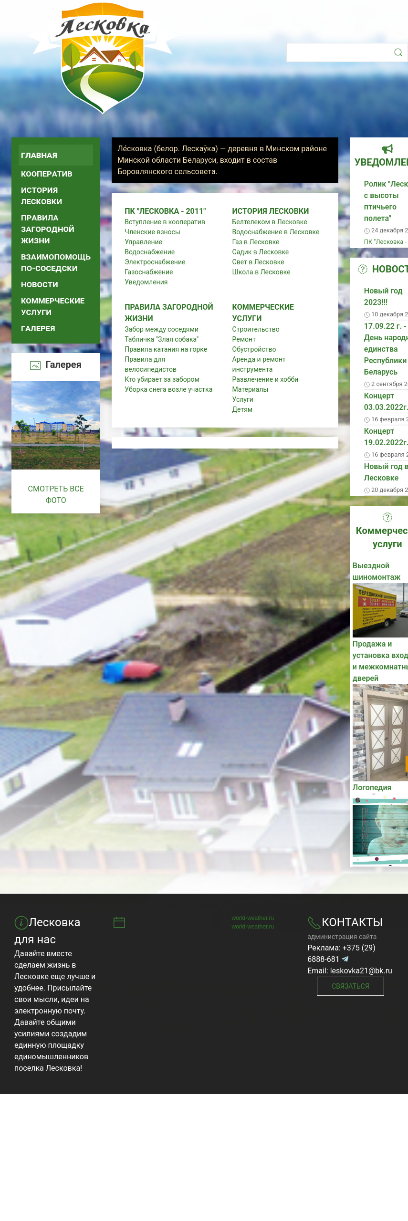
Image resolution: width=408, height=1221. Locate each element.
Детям (242, 409)
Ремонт (244, 339)
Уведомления (146, 282)
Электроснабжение (155, 262)
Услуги (242, 399)
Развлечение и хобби (265, 379)
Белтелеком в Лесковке (269, 222)
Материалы (250, 389)
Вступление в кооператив (165, 222)
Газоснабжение (149, 272)
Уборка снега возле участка (168, 389)
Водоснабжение (150, 252)
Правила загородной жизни (47, 229)
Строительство (256, 329)
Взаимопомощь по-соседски (56, 262)
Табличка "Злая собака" (162, 339)
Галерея (38, 328)
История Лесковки (41, 195)
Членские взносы (152, 232)
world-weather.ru (253, 918)
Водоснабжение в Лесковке (276, 232)
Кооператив (47, 173)
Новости (39, 284)
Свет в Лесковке (258, 262)
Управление (143, 242)
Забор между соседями (162, 329)
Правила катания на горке (166, 349)
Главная (39, 154)
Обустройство (254, 349)
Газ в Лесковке (256, 242)
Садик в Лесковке (260, 252)
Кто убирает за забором (162, 379)
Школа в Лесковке (261, 272)
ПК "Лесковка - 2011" (165, 211)
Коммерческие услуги (52, 306)
